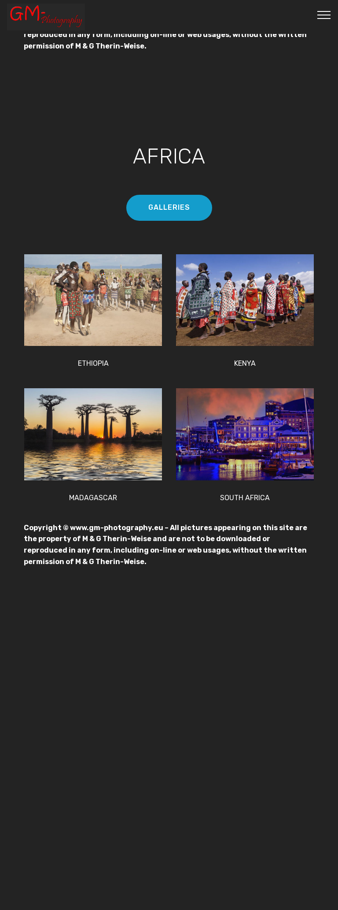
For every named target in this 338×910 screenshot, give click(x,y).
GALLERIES (169, 207)
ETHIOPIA (93, 363)
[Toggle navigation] (324, 15)
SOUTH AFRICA (245, 498)
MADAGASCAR (93, 498)
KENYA (245, 363)
